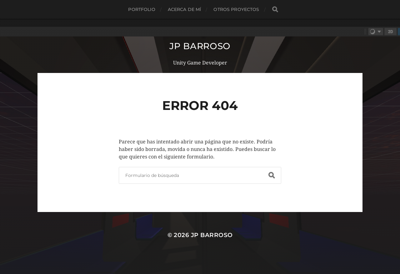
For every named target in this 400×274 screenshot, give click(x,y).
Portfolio (141, 9)
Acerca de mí (184, 9)
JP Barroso (200, 46)
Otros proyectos (236, 9)
